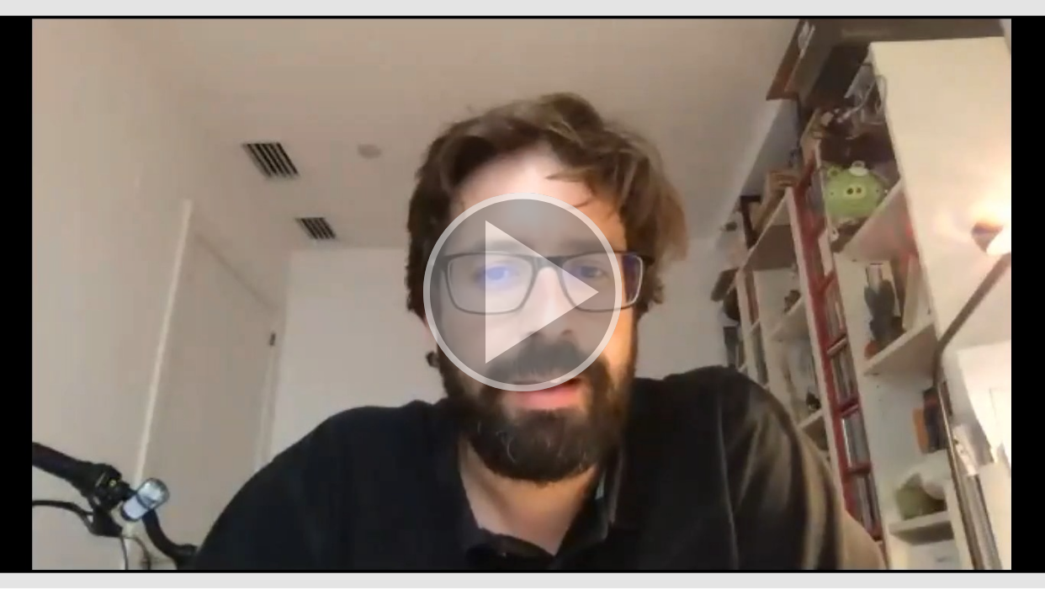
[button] (522, 294)
